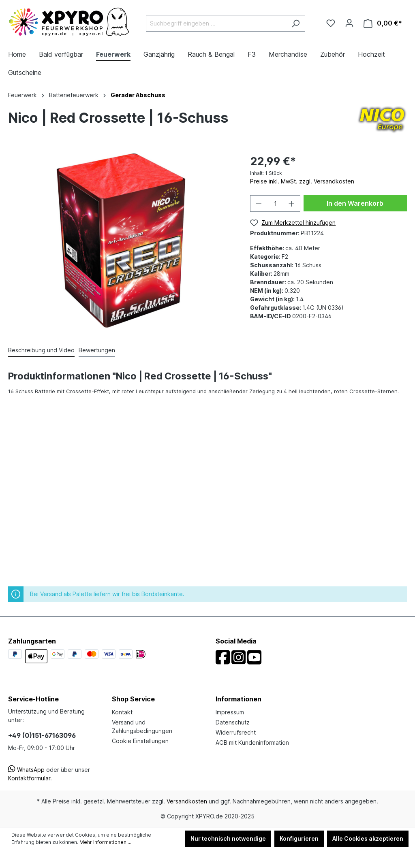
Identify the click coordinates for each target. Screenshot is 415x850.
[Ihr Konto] (349, 23)
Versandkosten (187, 801)
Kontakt (122, 712)
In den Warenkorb (355, 203)
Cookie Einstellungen (140, 740)
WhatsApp (26, 769)
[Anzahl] (275, 203)
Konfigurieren (299, 838)
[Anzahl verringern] (258, 203)
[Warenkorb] (383, 23)
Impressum (230, 712)
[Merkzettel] (330, 23)
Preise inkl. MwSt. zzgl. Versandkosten (302, 181)
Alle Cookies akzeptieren (367, 838)
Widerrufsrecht (236, 732)
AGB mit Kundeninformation (252, 742)
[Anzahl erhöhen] (291, 203)
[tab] (41, 350)
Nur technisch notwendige (228, 838)
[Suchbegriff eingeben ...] (216, 23)
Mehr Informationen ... (105, 842)
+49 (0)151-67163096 (42, 735)
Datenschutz (233, 722)
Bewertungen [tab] (97, 350)
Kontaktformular (29, 778)
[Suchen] (295, 23)
